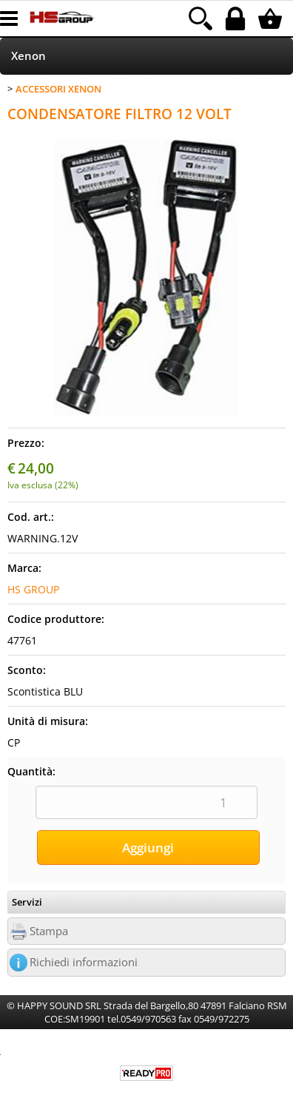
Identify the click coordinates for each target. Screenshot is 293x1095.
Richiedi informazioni (84, 962)
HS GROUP (33, 589)
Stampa (49, 931)
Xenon (28, 56)
